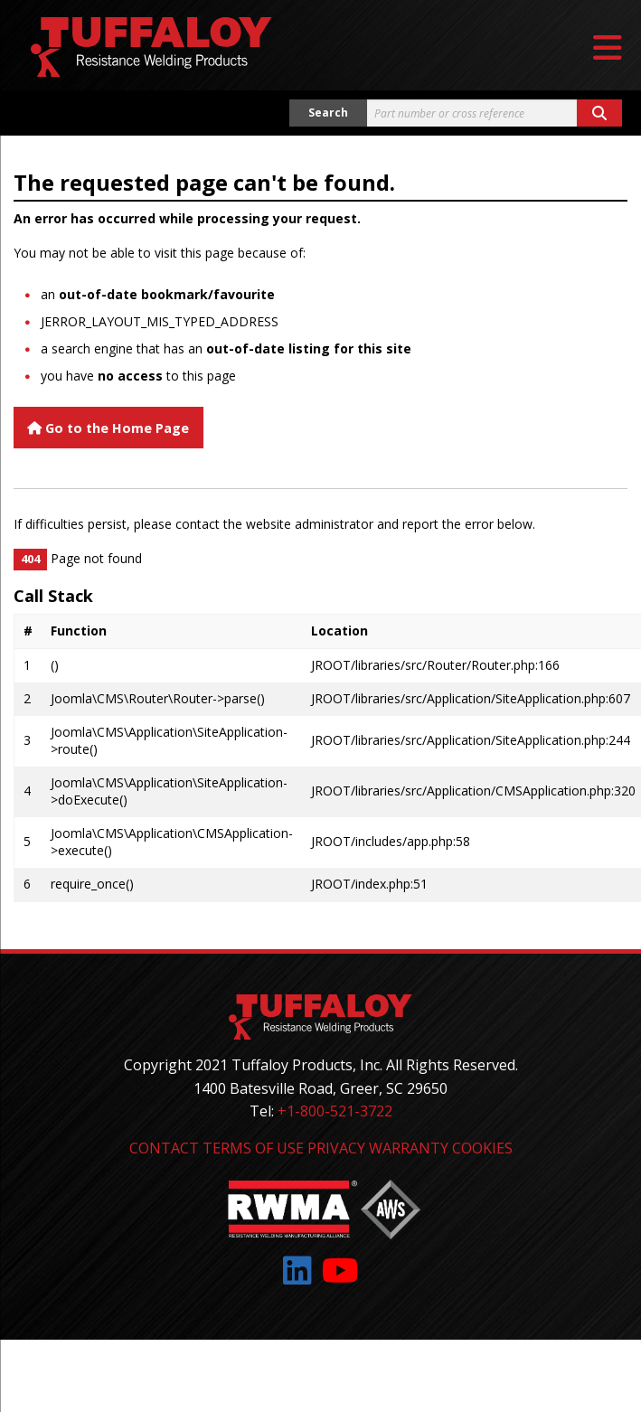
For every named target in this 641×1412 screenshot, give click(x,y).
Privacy (336, 1148)
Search (328, 112)
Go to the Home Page (108, 428)
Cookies (482, 1148)
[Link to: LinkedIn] (297, 1270)
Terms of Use (253, 1148)
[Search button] (599, 113)
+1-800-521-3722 (335, 1111)
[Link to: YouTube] (340, 1270)
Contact (164, 1148)
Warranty (408, 1148)
